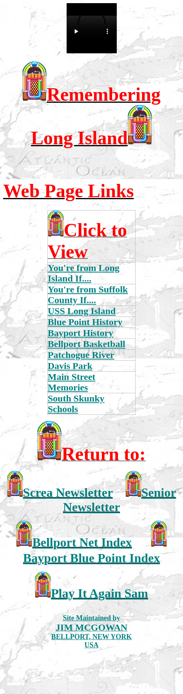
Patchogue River (81, 355)
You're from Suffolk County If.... (88, 294)
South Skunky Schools (76, 403)
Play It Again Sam (99, 593)
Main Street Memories (72, 382)
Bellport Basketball (86, 344)
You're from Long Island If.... (84, 273)
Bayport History (80, 333)
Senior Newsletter (119, 499)
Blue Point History (85, 322)
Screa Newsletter (68, 492)
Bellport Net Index (82, 542)
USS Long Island (82, 311)
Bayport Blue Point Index (91, 558)
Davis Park (70, 366)
